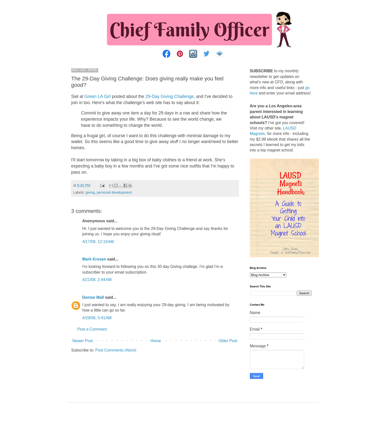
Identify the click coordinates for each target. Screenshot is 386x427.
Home (155, 341)
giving (90, 192)
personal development (114, 192)
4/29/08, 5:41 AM (97, 318)
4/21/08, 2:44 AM (97, 280)
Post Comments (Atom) (115, 350)
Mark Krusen (94, 259)
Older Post (228, 341)
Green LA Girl (97, 96)
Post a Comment (92, 329)
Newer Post (83, 341)
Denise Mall (93, 297)
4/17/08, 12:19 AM (98, 242)
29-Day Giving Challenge (170, 96)
